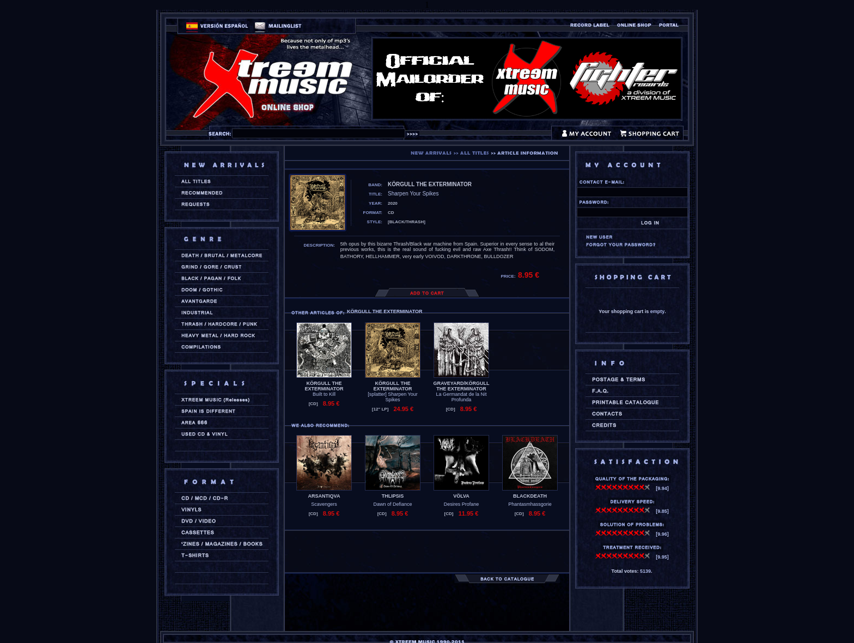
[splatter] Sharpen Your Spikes (393, 396)
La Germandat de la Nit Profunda (461, 396)
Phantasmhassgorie (530, 504)
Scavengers (324, 504)
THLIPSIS (393, 496)
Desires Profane (461, 504)
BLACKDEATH (530, 496)
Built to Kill (324, 394)
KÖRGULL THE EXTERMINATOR (323, 386)
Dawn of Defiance (392, 504)
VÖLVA (461, 496)
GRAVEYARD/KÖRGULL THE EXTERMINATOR (461, 386)
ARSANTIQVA (324, 496)
